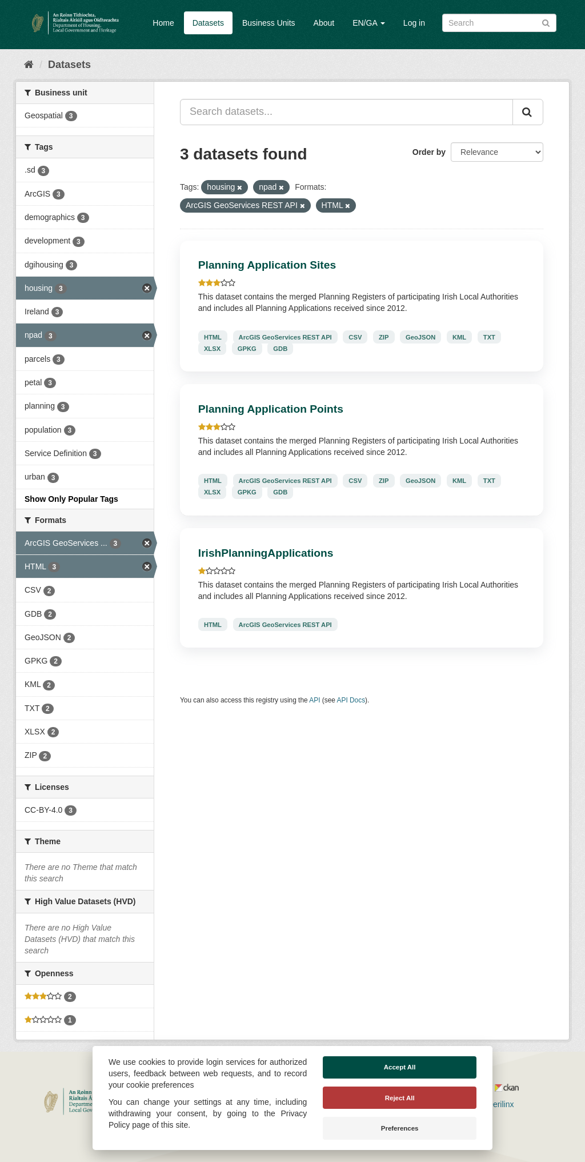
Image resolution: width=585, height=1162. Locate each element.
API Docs (351, 700)
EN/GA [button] (368, 22)
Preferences (400, 1128)
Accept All (400, 1067)
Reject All (400, 1098)
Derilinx (495, 1104)
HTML (213, 336)
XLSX (212, 348)
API (314, 700)
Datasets (208, 22)
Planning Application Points (270, 409)
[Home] (29, 64)
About (324, 22)
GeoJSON (420, 336)
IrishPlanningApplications (266, 553)
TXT (489, 336)
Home (163, 22)
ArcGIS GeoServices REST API (285, 336)
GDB (280, 348)
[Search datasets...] (346, 112)
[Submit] (546, 22)
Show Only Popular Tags (71, 499)
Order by (429, 152)
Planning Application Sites (267, 265)
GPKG (247, 348)
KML (459, 336)
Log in (414, 22)
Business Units (268, 22)
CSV (355, 336)
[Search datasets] (499, 23)
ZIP (383, 336)
